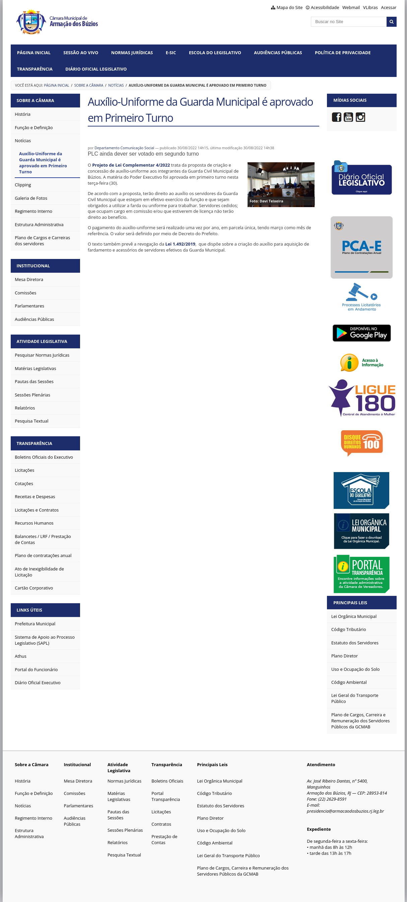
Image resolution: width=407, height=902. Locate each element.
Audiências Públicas (278, 53)
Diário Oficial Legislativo (96, 69)
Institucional (33, 265)
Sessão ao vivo (80, 53)
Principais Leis (350, 603)
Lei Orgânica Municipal (219, 781)
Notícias (116, 85)
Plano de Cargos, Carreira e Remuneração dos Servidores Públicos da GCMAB (242, 871)
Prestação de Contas (164, 839)
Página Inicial (34, 53)
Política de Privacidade (343, 53)
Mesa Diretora (78, 781)
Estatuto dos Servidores (220, 806)
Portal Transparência (165, 796)
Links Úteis (30, 609)
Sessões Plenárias (125, 830)
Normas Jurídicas (132, 53)
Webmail (351, 7)
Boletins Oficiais (167, 781)
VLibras (370, 7)
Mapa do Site (290, 7)
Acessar (389, 7)
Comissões (74, 793)
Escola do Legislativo (215, 53)
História (22, 781)
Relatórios (118, 842)
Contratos (161, 824)
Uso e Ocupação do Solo (221, 830)
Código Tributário (214, 793)
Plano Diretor (210, 818)
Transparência (35, 69)
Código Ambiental (214, 843)
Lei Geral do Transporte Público (228, 855)
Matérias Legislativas (119, 796)
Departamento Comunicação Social (124, 147)
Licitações (161, 812)
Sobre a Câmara (89, 85)
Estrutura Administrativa (29, 833)
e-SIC (171, 53)
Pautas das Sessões (118, 815)
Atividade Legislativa (42, 340)
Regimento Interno (33, 818)
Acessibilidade (325, 7)
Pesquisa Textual (124, 855)
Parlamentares (78, 806)
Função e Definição (34, 793)
